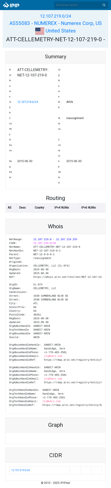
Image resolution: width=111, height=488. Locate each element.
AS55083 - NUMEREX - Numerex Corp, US (55, 23)
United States (55, 31)
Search (104, 5)
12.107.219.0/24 (55, 16)
